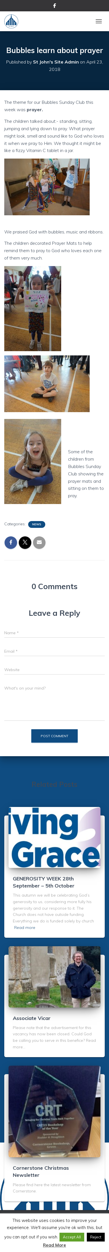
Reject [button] (95, 1237)
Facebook (54, 6)
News (36, 524)
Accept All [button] (72, 1237)
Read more (24, 927)
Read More (54, 1245)
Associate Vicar (32, 1018)
